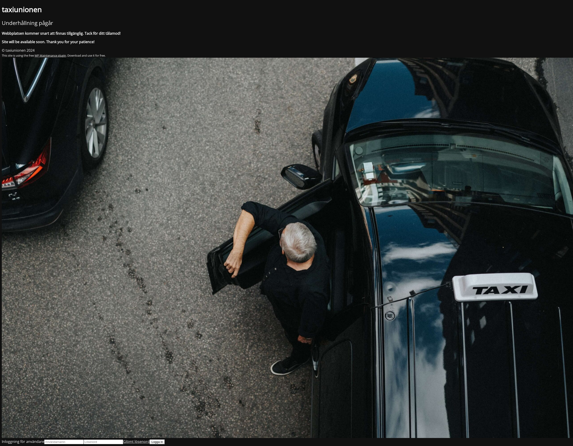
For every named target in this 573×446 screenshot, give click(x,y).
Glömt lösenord (136, 441)
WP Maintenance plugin (50, 55)
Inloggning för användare (23, 441)
